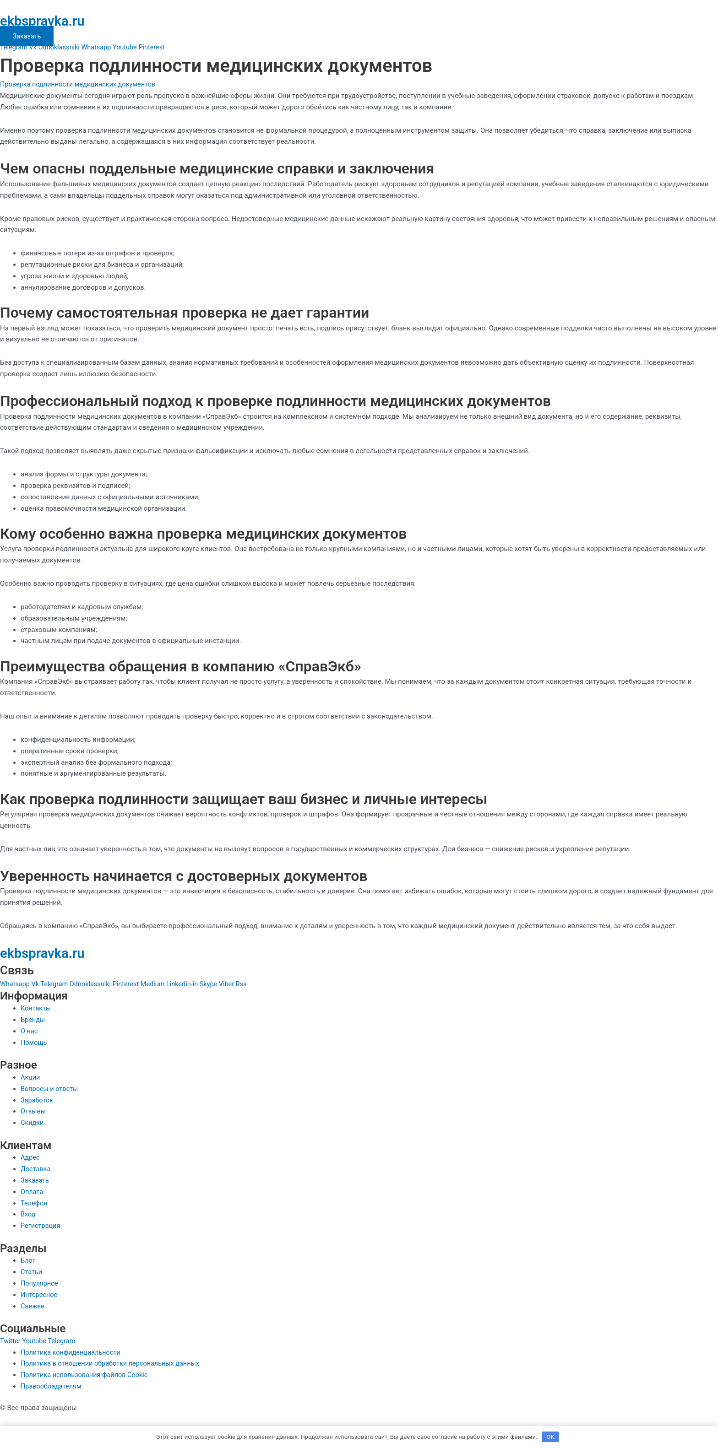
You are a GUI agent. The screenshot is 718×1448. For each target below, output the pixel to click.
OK (551, 1436)
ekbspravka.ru (46, 20)
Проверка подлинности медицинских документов (80, 84)
